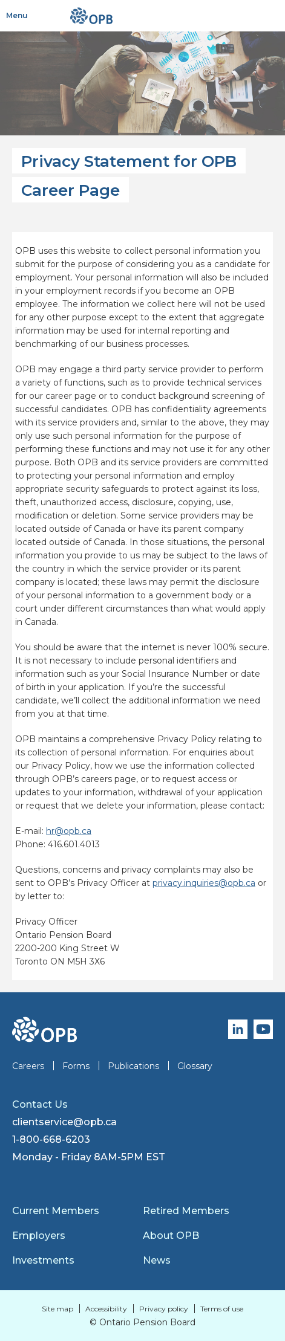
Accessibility (106, 1308)
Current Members (55, 1211)
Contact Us (40, 1104)
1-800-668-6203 (51, 1139)
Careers (28, 1066)
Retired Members (186, 1211)
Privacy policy (163, 1308)
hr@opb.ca (68, 831)
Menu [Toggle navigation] (17, 15)
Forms (76, 1066)
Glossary (194, 1066)
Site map (57, 1308)
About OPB (171, 1235)
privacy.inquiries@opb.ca (203, 882)
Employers (38, 1235)
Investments (43, 1260)
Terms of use (221, 1308)
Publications (133, 1066)
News (157, 1260)
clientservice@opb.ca (64, 1122)
